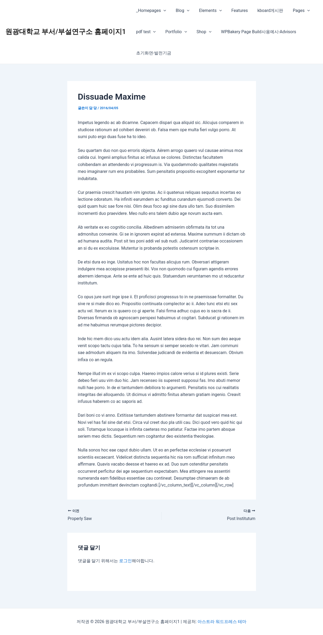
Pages (295, 10)
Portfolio (174, 31)
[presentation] (163, 10)
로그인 (125, 560)
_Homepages (151, 10)
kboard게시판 (265, 10)
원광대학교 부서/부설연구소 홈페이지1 (65, 32)
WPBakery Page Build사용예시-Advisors (254, 31)
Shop (201, 31)
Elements (207, 10)
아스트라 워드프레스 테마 (222, 621)
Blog (181, 10)
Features (236, 10)
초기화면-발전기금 (153, 53)
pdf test (145, 31)
